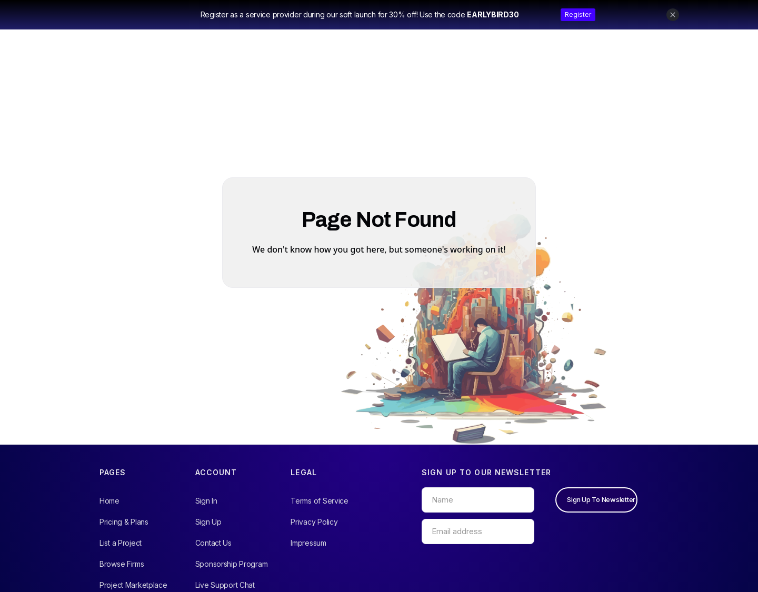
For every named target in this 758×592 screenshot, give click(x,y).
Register (578, 14)
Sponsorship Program (231, 563)
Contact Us (213, 542)
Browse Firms (121, 563)
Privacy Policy (314, 521)
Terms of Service (319, 500)
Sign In (206, 500)
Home (109, 500)
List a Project (120, 542)
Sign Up (208, 521)
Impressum (308, 542)
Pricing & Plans (123, 521)
